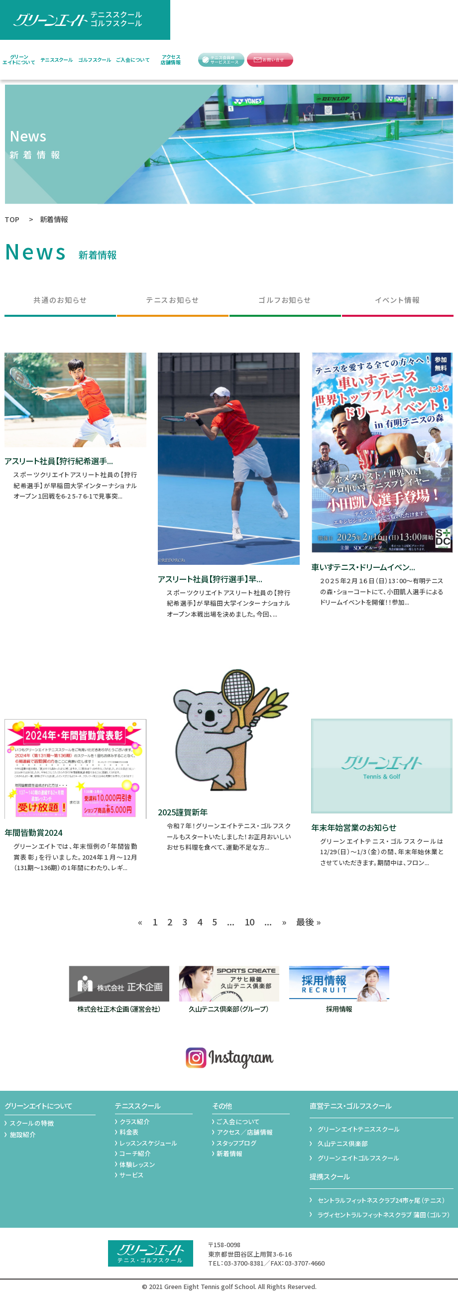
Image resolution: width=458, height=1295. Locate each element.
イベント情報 (397, 299)
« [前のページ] (140, 921)
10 (249, 921)
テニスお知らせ (172, 299)
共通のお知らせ (60, 299)
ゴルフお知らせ (285, 299)
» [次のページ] (284, 921)
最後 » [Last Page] (308, 921)
